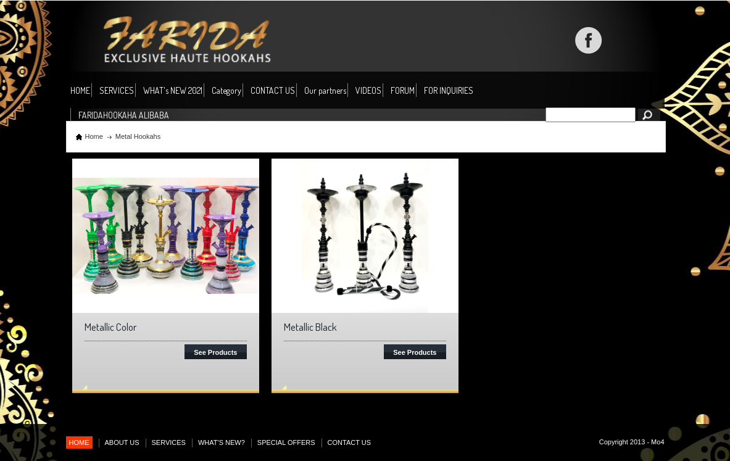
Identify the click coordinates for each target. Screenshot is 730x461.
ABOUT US (122, 442)
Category (226, 91)
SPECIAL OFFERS (286, 442)
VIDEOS (368, 90)
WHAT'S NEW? (221, 442)
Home (94, 136)
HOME (80, 90)
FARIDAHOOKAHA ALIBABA (123, 115)
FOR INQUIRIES (448, 90)
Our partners (325, 90)
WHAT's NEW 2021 (172, 90)
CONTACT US (273, 90)
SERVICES (116, 90)
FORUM (403, 90)
